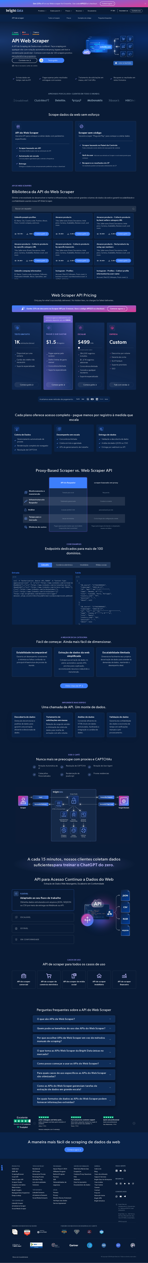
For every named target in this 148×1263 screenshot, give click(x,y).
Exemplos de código (84, 18)
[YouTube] (121, 1171)
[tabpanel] (74, 598)
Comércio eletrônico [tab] (64, 565)
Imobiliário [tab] (84, 565)
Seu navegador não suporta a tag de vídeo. (74, 815)
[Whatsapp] (116, 1196)
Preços (69, 18)
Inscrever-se (123, 11)
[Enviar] (133, 208)
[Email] (121, 1196)
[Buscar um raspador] (72, 208)
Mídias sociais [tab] (101, 565)
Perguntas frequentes (105, 18)
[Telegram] (125, 1196)
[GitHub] (125, 1171)
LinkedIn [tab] (45, 565)
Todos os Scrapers (54, 18)
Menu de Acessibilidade (20, 1257)
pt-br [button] (113, 11)
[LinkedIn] (116, 1171)
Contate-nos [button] (136, 11)
